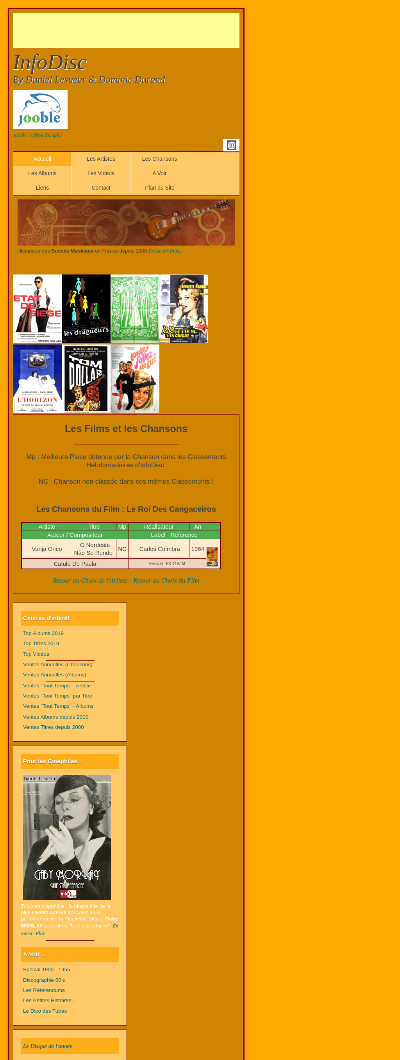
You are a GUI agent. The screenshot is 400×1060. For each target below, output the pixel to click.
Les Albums (42, 173)
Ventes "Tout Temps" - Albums (58, 706)
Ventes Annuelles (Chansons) (58, 664)
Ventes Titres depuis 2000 (53, 727)
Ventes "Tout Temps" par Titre (57, 696)
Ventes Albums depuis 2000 (55, 717)
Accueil (42, 159)
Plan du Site (160, 188)
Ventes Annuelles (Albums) (54, 675)
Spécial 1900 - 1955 (46, 969)
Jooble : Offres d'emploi (37, 135)
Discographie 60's (44, 980)
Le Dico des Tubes (45, 1011)
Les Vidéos (101, 173)
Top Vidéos (36, 654)
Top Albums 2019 (43, 633)
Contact (100, 188)
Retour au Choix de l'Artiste (90, 580)
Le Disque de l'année (47, 1046)
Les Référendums (44, 990)
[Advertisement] (155, 30)
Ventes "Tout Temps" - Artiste (57, 686)
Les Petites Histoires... (49, 1000)
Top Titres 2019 (41, 643)
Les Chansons (159, 159)
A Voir (159, 173)
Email (231, 145)
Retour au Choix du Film (166, 580)
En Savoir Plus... (165, 251)
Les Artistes (101, 159)
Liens (42, 188)
